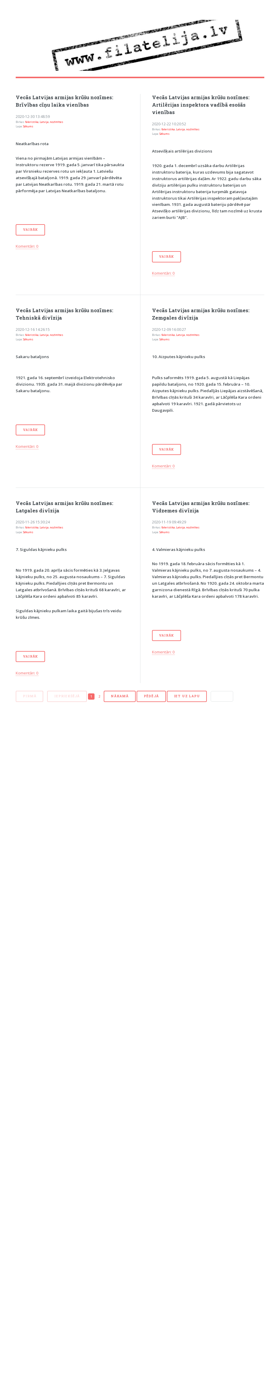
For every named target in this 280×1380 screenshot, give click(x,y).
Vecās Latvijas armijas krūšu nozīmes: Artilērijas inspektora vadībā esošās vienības (200, 105)
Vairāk (30, 229)
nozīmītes (56, 122)
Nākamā (120, 696)
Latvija (44, 122)
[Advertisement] (69, 777)
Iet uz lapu (187, 696)
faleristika (32, 122)
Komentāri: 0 (27, 246)
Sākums (28, 126)
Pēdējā (151, 696)
